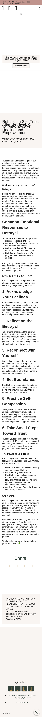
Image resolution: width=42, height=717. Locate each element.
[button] (9, 566)
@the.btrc (21, 682)
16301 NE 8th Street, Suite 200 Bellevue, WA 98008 (16, 2)
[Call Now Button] (37, 712)
